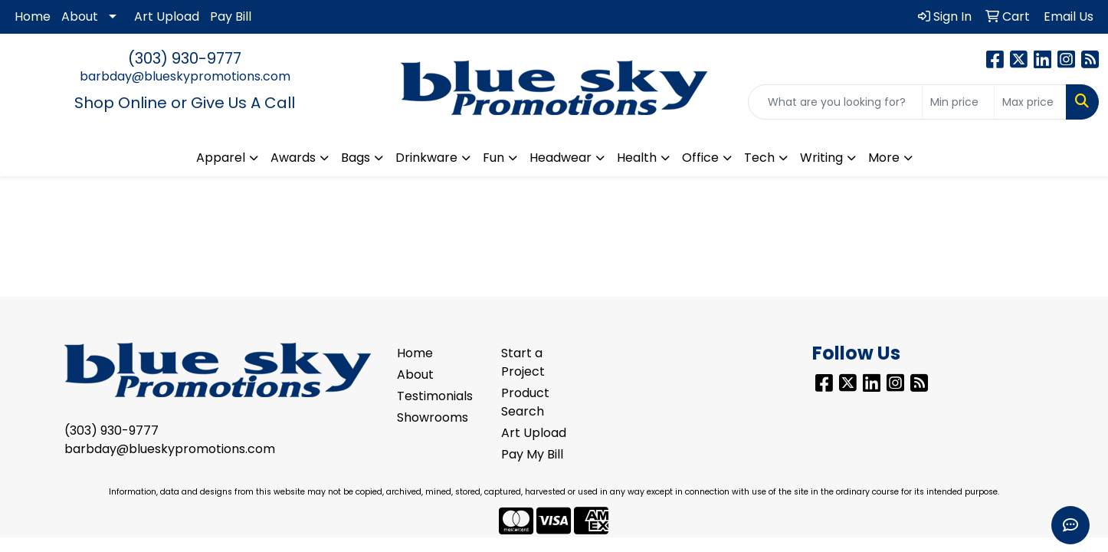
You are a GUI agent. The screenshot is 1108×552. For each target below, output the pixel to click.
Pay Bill (230, 16)
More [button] (884, 157)
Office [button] (700, 157)
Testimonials (435, 396)
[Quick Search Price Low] (958, 102)
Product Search (525, 402)
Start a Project (523, 362)
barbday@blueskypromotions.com (185, 76)
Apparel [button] (220, 157)
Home (33, 16)
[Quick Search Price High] (1030, 102)
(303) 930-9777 (184, 58)
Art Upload (166, 16)
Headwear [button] (560, 157)
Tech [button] (759, 157)
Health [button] (637, 157)
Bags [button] (355, 157)
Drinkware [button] (426, 157)
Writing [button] (821, 157)
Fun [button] (493, 157)
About (79, 16)
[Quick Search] (835, 102)
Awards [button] (293, 157)
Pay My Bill (532, 454)
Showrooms (432, 417)
